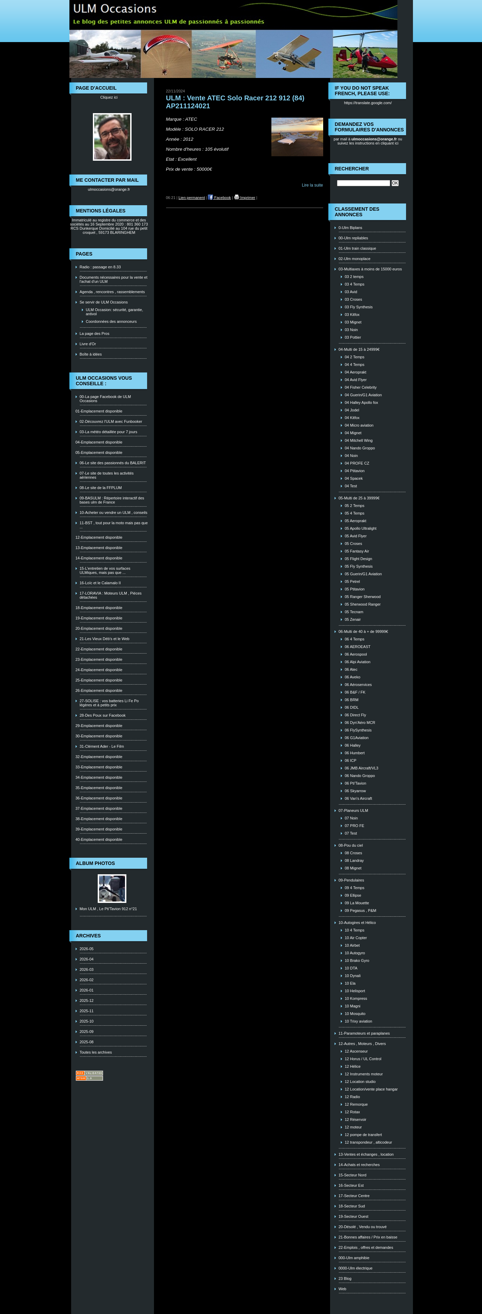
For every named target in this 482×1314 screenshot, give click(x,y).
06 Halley (353, 745)
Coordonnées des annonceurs (111, 321)
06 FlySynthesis (358, 730)
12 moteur (353, 1127)
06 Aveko (352, 677)
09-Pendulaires (351, 880)
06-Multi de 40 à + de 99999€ (363, 631)
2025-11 (87, 1011)
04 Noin (351, 456)
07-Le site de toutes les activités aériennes (107, 475)
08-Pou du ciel (351, 845)
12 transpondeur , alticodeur (368, 1142)
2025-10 (87, 1021)
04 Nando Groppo (360, 448)
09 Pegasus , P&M (360, 910)
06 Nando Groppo (360, 776)
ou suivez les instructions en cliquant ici (369, 141)
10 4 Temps (355, 930)
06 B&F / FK (355, 692)
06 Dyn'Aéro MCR (360, 722)
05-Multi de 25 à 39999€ (359, 498)
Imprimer (244, 198)
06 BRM (352, 700)
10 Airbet (352, 945)
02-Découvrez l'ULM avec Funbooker (111, 421)
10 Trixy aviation (358, 1021)
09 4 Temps (355, 888)
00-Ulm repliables (353, 238)
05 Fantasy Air (357, 551)
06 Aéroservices (358, 685)
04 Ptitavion (355, 471)
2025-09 (87, 1031)
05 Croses (353, 543)
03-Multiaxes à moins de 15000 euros (370, 269)
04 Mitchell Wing (359, 440)
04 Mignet (353, 433)
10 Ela (350, 983)
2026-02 (87, 980)
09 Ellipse (353, 895)
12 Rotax (352, 1112)
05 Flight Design (359, 559)
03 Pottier (353, 337)
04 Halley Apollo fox (361, 402)
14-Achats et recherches (359, 1165)
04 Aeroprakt (355, 372)
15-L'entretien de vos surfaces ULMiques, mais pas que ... (105, 570)
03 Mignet (353, 322)
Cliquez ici (108, 97)
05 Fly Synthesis (359, 566)
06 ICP (351, 760)
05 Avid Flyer (356, 536)
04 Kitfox (352, 418)
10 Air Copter (356, 938)
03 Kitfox (352, 314)
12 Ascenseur (356, 1051)
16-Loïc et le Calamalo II (100, 583)
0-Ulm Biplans (350, 228)
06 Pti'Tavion (355, 783)
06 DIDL (352, 707)
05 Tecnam (354, 612)
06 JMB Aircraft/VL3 (361, 768)
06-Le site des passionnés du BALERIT (113, 463)
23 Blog (345, 1278)
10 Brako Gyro (357, 960)
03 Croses (353, 299)
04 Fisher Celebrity (361, 387)
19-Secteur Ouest (353, 1216)
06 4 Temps (355, 639)
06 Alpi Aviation (357, 662)
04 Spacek (354, 478)
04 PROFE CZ (357, 463)
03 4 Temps (355, 284)
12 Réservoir (355, 1119)
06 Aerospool (356, 654)
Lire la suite (312, 185)
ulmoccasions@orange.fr (109, 189)
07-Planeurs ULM (353, 810)
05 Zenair (353, 619)
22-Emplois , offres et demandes (366, 1247)
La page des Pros (94, 333)
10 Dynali (353, 976)
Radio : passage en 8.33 (100, 267)
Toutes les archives (96, 1052)
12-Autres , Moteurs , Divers (362, 1044)
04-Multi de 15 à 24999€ (359, 349)
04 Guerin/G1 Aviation (363, 395)
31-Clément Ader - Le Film (102, 746)
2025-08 (87, 1042)
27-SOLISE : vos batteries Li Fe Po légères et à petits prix (109, 703)
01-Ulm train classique (357, 248)
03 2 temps (354, 277)
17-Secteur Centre (354, 1196)
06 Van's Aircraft (358, 798)
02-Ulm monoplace (354, 259)
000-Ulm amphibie (354, 1258)
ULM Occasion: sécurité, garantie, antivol (114, 312)
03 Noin (351, 330)
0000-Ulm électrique (356, 1268)
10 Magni (352, 1006)
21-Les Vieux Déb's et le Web (104, 639)
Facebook (219, 198)
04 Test (351, 486)
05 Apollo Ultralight (361, 528)
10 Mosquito (355, 1014)
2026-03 (87, 969)
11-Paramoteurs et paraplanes (364, 1033)
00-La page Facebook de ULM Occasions (105, 399)
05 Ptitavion (355, 589)
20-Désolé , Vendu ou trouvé (363, 1227)
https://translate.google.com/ (368, 103)
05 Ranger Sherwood (363, 597)
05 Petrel (352, 581)
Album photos (95, 863)
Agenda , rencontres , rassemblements (112, 292)
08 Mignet (353, 868)
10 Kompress (356, 998)
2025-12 (87, 1000)
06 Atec (351, 669)
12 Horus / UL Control (363, 1059)
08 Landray (354, 860)
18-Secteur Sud (352, 1206)
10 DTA (351, 968)
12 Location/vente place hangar (371, 1089)
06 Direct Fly (355, 715)
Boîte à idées (91, 354)
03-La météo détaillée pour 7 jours (108, 432)
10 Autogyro (355, 953)
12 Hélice (353, 1066)
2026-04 (87, 959)
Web (342, 1289)
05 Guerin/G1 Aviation (363, 574)
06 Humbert (355, 753)
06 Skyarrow (355, 791)
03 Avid (351, 292)
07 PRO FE (354, 826)
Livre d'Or (88, 344)
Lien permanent (192, 198)
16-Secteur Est (351, 1185)
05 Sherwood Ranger (363, 604)
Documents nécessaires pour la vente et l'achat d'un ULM (113, 279)
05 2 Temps (355, 506)
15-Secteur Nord (353, 1175)
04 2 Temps (355, 357)
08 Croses (353, 853)
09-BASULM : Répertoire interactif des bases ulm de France (112, 500)
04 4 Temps (355, 364)
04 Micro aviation (359, 425)
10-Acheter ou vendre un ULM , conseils (113, 512)
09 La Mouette (357, 903)
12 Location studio (360, 1081)
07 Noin (351, 818)
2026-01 (87, 990)
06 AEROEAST (358, 647)
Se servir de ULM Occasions (104, 302)
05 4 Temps (355, 513)
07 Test (351, 833)
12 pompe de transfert (363, 1135)
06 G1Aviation (357, 738)
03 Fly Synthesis (359, 307)
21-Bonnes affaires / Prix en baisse (368, 1237)
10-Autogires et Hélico (357, 922)
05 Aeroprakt (355, 521)
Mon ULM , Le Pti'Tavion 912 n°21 (108, 909)
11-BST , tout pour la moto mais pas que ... (114, 525)
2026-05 (87, 949)
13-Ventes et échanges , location (366, 1154)
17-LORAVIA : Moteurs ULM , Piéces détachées (111, 595)
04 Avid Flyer (356, 380)
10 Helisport (355, 991)
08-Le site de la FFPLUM (101, 488)
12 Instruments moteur (364, 1074)
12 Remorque (356, 1104)
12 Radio (352, 1097)
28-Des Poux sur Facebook (103, 715)
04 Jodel (352, 410)
